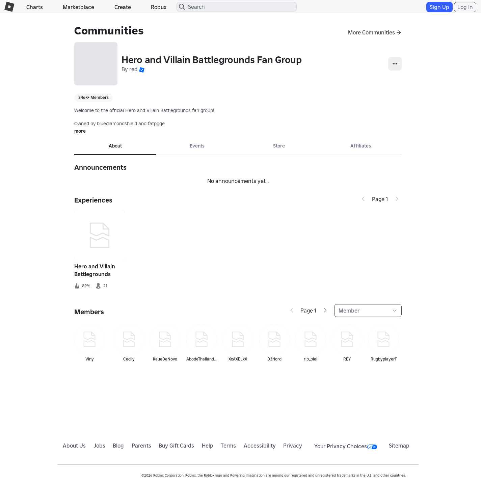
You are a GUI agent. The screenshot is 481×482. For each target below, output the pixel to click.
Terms (228, 445)
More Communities (371, 32)
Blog (118, 445)
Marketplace (78, 7)
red (133, 69)
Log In (465, 7)
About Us (74, 445)
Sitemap (399, 445)
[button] (141, 69)
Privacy (292, 445)
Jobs (99, 445)
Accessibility (260, 445)
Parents (141, 445)
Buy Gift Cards (176, 445)
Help (207, 445)
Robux (158, 7)
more (80, 131)
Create (122, 7)
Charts (34, 7)
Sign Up (439, 7)
